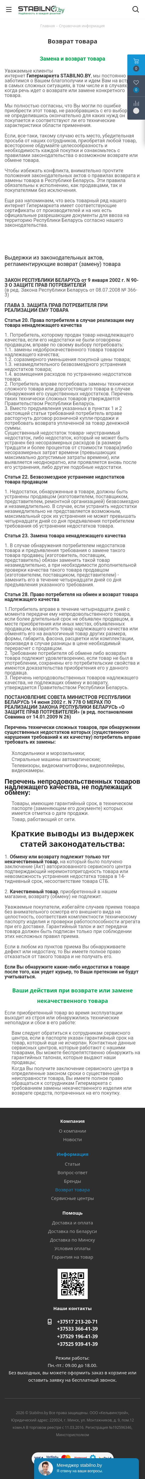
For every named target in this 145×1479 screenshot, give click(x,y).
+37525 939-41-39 (77, 1344)
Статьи (72, 1164)
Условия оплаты (72, 1248)
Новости (72, 1139)
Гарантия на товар (72, 1257)
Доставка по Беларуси (72, 1231)
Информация (72, 1154)
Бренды (72, 1181)
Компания (72, 1121)
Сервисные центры (72, 1198)
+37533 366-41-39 (77, 1328)
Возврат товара (72, 1189)
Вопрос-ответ (72, 1172)
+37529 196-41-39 (77, 1336)
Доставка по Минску (72, 1240)
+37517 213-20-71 (77, 1321)
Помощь (72, 1213)
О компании (72, 1131)
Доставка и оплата (72, 1222)
